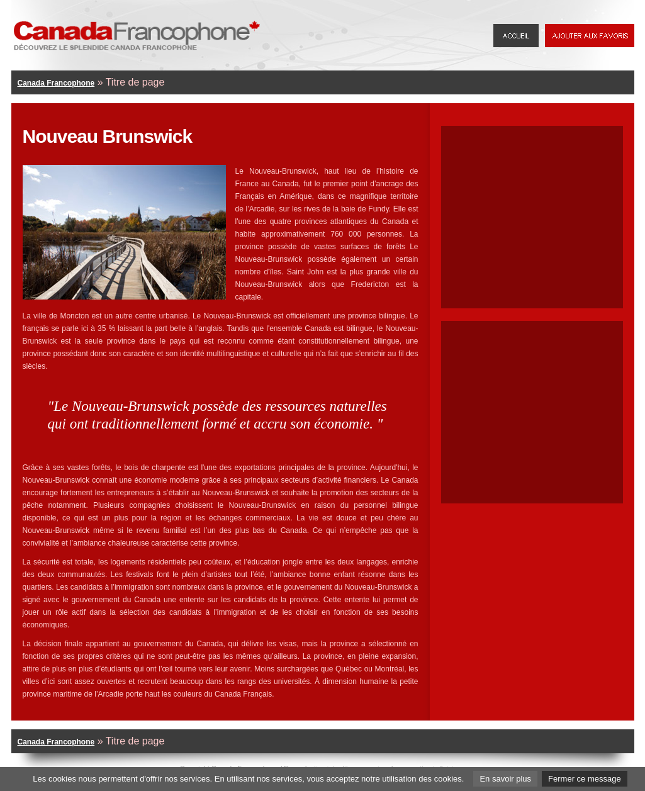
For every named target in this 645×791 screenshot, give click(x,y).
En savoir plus (505, 778)
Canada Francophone (56, 83)
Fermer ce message (584, 778)
